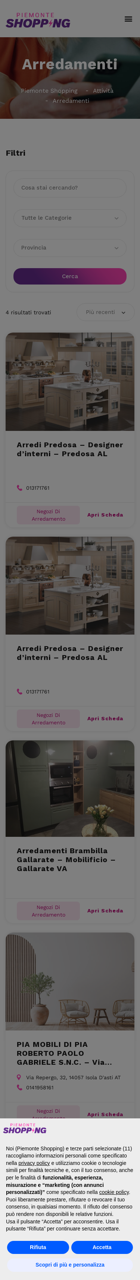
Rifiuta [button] (38, 1247)
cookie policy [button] (114, 1192)
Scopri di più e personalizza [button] (69, 1265)
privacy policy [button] (34, 1163)
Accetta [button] (102, 1247)
